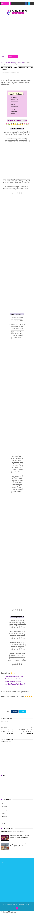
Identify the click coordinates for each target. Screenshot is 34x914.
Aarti (3, 804)
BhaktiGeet (4, 807)
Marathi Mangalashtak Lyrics (14, 677)
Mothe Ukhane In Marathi (13, 682)
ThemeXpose (28, 905)
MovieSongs (4, 810)
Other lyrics (21, 63)
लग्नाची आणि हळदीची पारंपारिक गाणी (15, 685)
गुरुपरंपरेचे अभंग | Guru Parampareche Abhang (12, 832)
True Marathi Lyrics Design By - (16, 905)
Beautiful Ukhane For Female (14, 680)
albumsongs (4, 817)
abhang (3, 814)
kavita (3, 824)
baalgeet (4, 821)
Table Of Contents (15, 94)
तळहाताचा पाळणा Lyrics (11, 63)
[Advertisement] (17, 34)
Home (2, 57)
